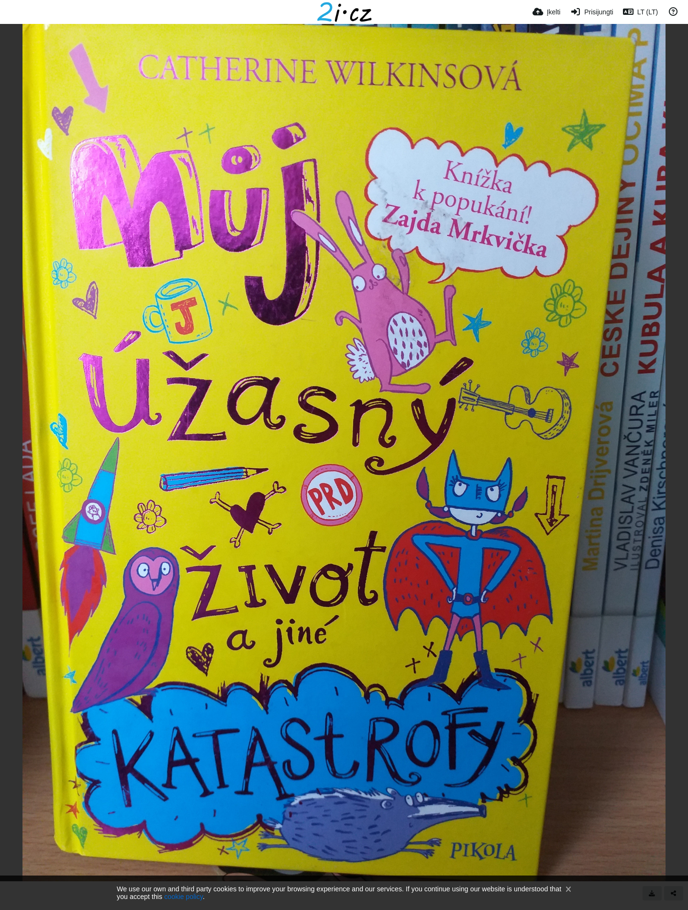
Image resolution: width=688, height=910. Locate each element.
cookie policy (183, 896)
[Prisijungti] (591, 12)
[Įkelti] (547, 12)
